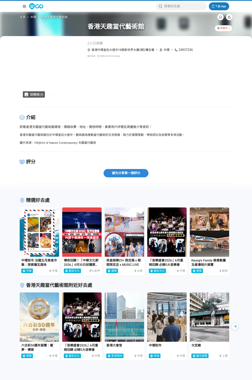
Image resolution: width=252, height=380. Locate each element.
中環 (33, 17)
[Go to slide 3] (52, 94)
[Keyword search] (184, 6)
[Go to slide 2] (50, 94)
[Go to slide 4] (55, 94)
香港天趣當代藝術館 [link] (54, 17)
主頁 (23, 17)
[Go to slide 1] (47, 94)
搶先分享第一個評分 (126, 173)
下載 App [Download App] (219, 6)
